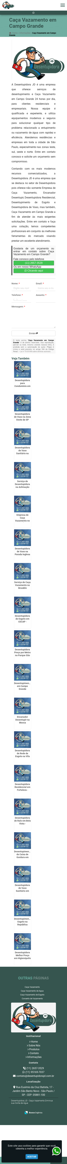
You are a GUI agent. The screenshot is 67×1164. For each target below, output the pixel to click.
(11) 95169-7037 (34, 1072)
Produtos (34, 1049)
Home (34, 1041)
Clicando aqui (34, 270)
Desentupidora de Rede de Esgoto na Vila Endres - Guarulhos (22, 756)
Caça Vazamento (32, 987)
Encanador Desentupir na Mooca (22, 720)
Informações (34, 1057)
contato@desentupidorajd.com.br (35, 1075)
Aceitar (31, 1156)
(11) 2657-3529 (33, 263)
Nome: (16, 283)
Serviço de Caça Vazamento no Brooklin (22, 585)
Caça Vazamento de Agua (32, 991)
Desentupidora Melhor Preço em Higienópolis (22, 955)
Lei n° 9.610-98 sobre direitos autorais (35, 351)
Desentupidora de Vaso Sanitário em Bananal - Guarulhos (22, 891)
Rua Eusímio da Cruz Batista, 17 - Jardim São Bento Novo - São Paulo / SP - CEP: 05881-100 (33, 1091)
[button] (62, 5)
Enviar (33, 333)
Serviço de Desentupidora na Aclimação (22, 484)
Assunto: (41, 295)
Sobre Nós (34, 1045)
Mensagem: (18, 306)
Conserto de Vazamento (32, 998)
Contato (34, 1053)
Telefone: (17, 295)
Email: (40, 283)
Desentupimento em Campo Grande (22, 686)
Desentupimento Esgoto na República (22, 922)
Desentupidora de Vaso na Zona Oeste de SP (22, 417)
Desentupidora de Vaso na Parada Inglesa (22, 551)
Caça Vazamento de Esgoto (32, 995)
